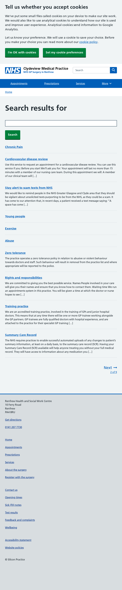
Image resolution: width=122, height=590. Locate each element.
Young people (15, 216)
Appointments (18, 83)
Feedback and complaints (20, 520)
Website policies (14, 547)
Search (12, 134)
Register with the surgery (19, 477)
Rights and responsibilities (23, 278)
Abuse (9, 241)
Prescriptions (51, 83)
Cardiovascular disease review (26, 159)
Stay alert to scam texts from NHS (29, 188)
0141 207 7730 (13, 427)
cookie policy (88, 42)
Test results (11, 512)
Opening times (13, 497)
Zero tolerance (15, 253)
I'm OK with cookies (22, 52)
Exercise (10, 228)
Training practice (16, 306)
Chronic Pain (14, 147)
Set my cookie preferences (64, 52)
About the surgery (16, 469)
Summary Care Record (21, 335)
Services (80, 83)
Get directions (13, 419)
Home (8, 92)
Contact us (11, 490)
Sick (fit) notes (13, 505)
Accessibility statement (18, 540)
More (107, 83)
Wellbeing (11, 527)
